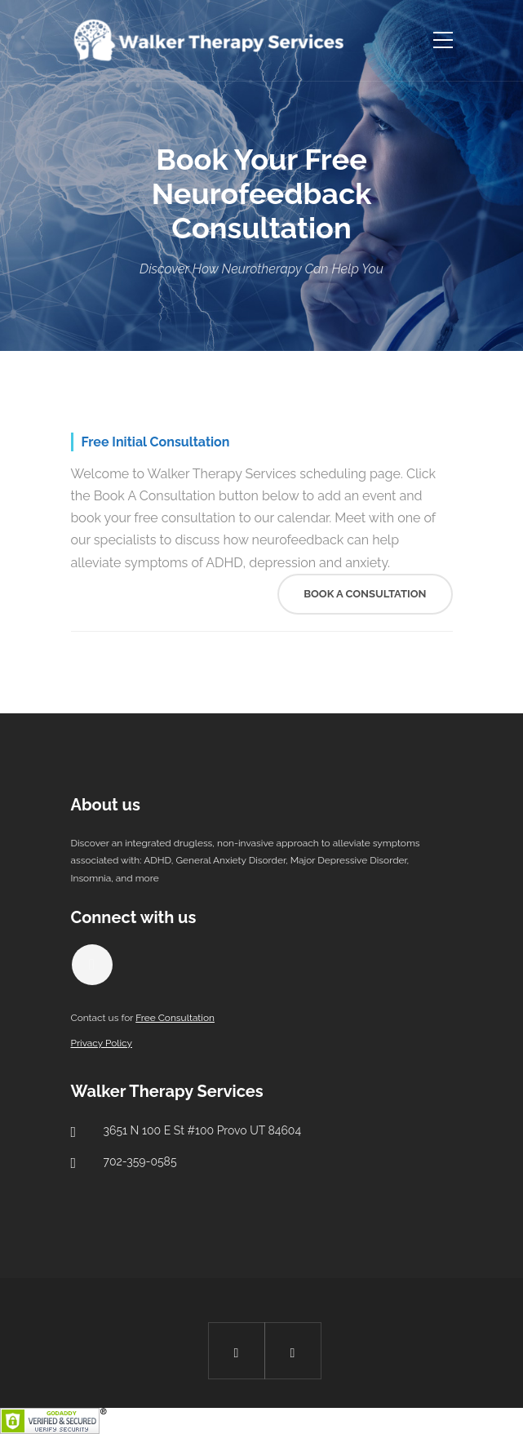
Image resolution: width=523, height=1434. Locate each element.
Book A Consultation (365, 594)
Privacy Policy (101, 1043)
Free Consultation (175, 1017)
